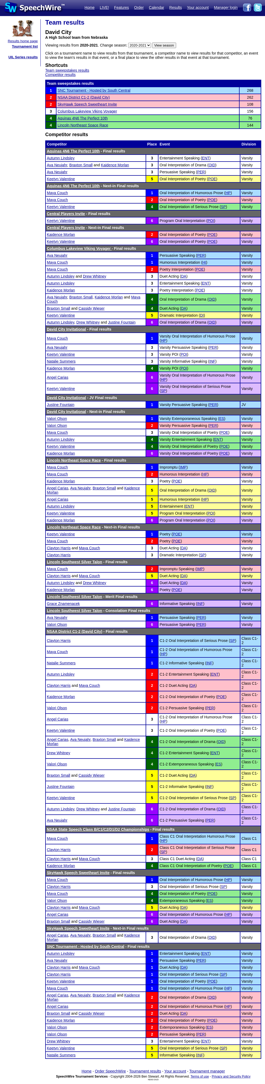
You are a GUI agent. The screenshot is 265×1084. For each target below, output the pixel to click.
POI (210, 221)
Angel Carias (57, 377)
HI (204, 262)
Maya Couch (57, 193)
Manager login (226, 7)
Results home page (23, 41)
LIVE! (104, 7)
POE (212, 179)
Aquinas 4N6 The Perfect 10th (83, 118)
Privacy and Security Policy (231, 1076)
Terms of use (200, 1076)
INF (212, 361)
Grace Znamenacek (63, 604)
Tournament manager (207, 1071)
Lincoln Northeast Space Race (83, 125)
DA (183, 276)
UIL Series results (23, 57)
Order (139, 7)
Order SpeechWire (110, 1071)
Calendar (156, 7)
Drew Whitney (94, 276)
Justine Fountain (122, 322)
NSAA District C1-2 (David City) (84, 97)
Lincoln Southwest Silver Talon (74, 562)
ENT (205, 158)
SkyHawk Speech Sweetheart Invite (87, 104)
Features (121, 7)
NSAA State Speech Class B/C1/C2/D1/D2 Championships (98, 829)
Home (89, 7)
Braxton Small (81, 165)
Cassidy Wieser (91, 308)
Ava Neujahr (57, 165)
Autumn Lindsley (61, 158)
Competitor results (60, 74)
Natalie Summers (61, 361)
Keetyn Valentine (61, 179)
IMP (183, 467)
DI (202, 315)
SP (223, 207)
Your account (198, 7)
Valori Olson (57, 418)
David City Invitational (66, 329)
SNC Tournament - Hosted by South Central (94, 90)
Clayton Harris (59, 548)
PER (201, 172)
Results (175, 7)
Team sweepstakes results (67, 70)
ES (221, 418)
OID (212, 165)
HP (227, 193)
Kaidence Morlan (115, 165)
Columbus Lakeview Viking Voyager (87, 111)
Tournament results (145, 1071)
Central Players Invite (66, 214)
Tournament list (25, 46)
